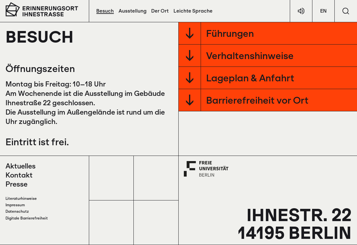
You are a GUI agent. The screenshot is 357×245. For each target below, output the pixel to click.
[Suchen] (346, 11)
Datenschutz (17, 211)
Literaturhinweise (21, 198)
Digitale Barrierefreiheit (26, 218)
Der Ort (160, 11)
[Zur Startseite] (42, 9)
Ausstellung (132, 11)
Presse (16, 184)
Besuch (105, 11)
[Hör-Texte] (301, 11)
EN (323, 11)
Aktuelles (20, 165)
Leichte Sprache (193, 11)
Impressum (15, 204)
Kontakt (19, 174)
